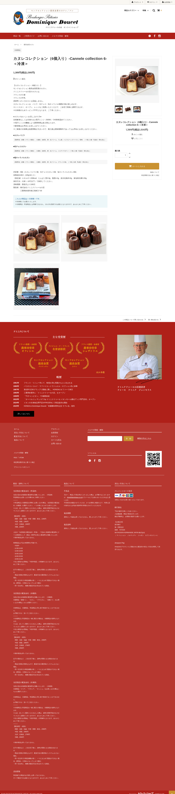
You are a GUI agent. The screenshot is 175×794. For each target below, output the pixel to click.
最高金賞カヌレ (29, 44)
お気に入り (137, 138)
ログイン (152, 2)
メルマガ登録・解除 (60, 36)
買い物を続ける (155, 320)
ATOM (20, 456)
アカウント (137, 2)
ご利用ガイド (29, 36)
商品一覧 (17, 36)
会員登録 (167, 2)
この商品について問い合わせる (134, 320)
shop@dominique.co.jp (74, 494)
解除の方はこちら (144, 438)
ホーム (16, 44)
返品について (154, 172)
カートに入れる (137, 166)
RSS (15, 456)
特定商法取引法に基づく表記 (24, 459)
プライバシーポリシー (22, 463)
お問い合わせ (43, 36)
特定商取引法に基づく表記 (150, 175)
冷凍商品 (17, 50)
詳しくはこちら (24, 414)
